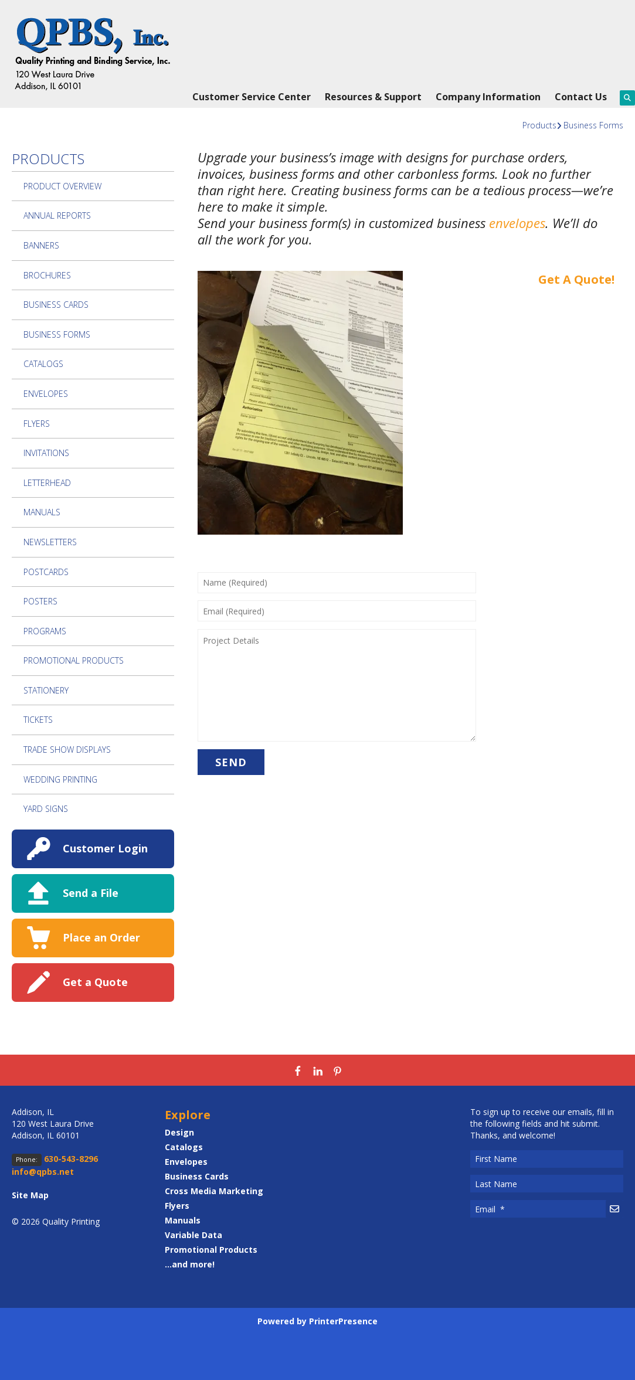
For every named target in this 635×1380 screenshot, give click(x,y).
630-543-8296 (71, 1158)
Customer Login (105, 848)
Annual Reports (57, 215)
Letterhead (47, 482)
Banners (41, 245)
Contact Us (581, 96)
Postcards (46, 571)
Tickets (38, 719)
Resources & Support (373, 96)
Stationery (46, 690)
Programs (44, 631)
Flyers (36, 423)
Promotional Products (73, 660)
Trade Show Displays (67, 749)
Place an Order (101, 937)
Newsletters (50, 542)
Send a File (90, 893)
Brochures (47, 275)
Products (539, 125)
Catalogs (43, 363)
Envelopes (45, 393)
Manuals (41, 512)
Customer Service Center (251, 96)
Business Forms (593, 125)
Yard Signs (45, 808)
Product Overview (62, 186)
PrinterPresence (343, 1321)
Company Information (488, 96)
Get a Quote (95, 982)
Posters (40, 601)
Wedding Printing (60, 779)
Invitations (46, 452)
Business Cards (56, 304)
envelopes (517, 223)
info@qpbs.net (43, 1171)
